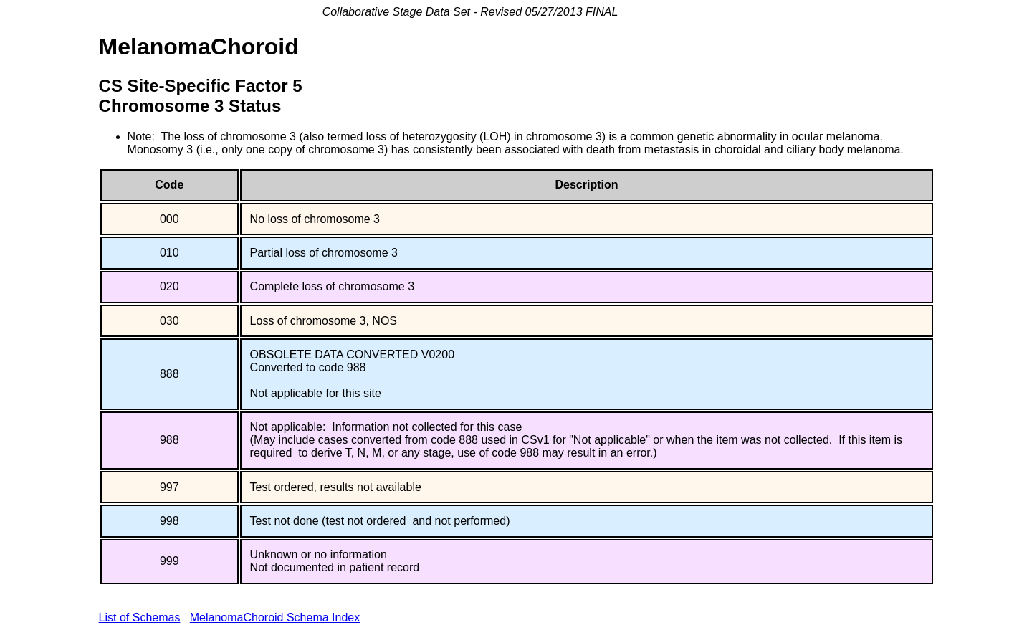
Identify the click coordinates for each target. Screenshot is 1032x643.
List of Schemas (140, 617)
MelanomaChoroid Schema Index (275, 617)
